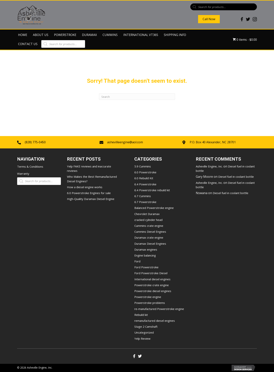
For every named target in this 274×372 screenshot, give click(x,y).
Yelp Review (142, 338)
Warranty (23, 173)
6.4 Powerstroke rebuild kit (152, 190)
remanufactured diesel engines (154, 321)
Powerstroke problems (149, 303)
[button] (134, 356)
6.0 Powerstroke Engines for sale (89, 193)
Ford (137, 261)
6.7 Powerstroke (145, 202)
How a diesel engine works (84, 187)
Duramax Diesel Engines (150, 243)
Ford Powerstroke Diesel (150, 273)
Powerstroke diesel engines (152, 291)
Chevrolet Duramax (147, 214)
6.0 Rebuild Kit (143, 178)
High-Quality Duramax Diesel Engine (90, 199)
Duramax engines (145, 249)
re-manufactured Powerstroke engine (159, 309)
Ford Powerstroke (146, 267)
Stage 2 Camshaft (146, 326)
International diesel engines (152, 279)
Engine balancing (145, 255)
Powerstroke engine (147, 297)
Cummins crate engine (148, 226)
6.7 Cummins (142, 196)
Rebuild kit (141, 315)
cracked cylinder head (148, 220)
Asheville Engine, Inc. (209, 166)
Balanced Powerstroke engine (154, 208)
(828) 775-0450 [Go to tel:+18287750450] (35, 142)
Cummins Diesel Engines (150, 231)
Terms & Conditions (30, 166)
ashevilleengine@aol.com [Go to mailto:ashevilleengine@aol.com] (125, 142)
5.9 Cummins (142, 166)
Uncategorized (144, 332)
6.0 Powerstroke (145, 172)
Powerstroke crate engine (151, 285)
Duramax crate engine (148, 237)
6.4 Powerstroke (145, 184)
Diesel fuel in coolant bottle (236, 176)
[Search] (137, 96)
